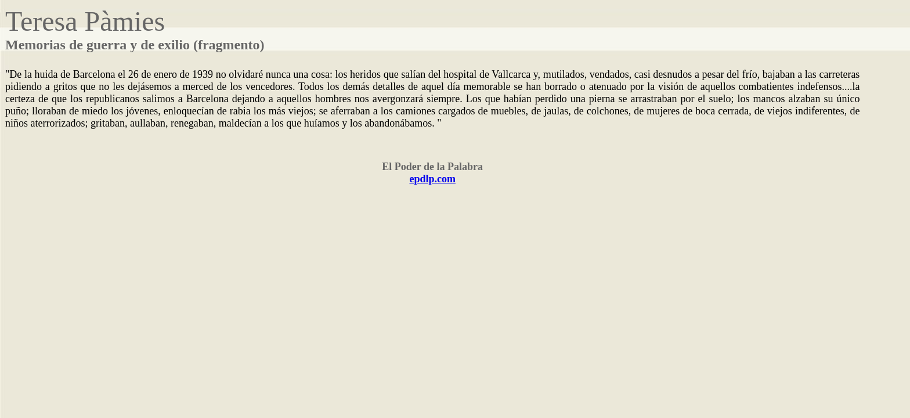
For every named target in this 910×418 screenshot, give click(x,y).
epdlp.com (432, 179)
